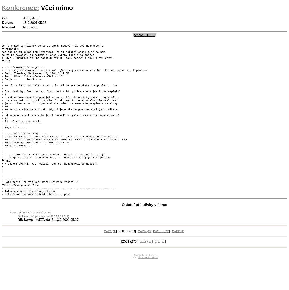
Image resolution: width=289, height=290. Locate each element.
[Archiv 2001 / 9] (144, 35)
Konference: (20, 7)
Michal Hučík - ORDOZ (148, 287)
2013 (160, 271)
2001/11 (161, 260)
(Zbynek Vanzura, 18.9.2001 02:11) (43, 245)
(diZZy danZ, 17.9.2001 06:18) (30, 242)
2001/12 (178, 260)
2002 (146, 271)
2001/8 (110, 260)
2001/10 (144, 260)
